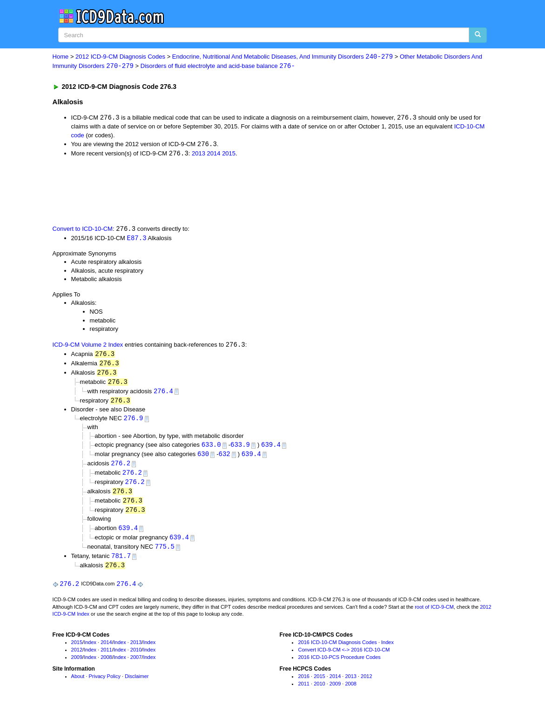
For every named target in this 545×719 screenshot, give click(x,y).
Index (90, 650)
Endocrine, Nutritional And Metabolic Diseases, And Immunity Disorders (282, 57)
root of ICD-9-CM (434, 614)
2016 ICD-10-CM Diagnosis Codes (337, 650)
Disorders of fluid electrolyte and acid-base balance (218, 66)
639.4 (271, 448)
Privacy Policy (105, 684)
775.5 (165, 553)
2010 (135, 657)
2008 (106, 664)
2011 (106, 657)
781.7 (121, 562)
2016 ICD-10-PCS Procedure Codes (339, 664)
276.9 (133, 421)
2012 (76, 657)
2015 (228, 154)
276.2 (120, 468)
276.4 (163, 394)
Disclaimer (136, 684)
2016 (303, 684)
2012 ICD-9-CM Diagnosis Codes (120, 57)
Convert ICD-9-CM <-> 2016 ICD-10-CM (344, 657)
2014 (214, 154)
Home (61, 57)
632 (224, 458)
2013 (198, 154)
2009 (76, 664)
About (78, 684)
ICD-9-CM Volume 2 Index (88, 346)
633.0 (211, 448)
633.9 (240, 448)
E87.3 (137, 239)
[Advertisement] (218, 192)
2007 (135, 664)
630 (203, 458)
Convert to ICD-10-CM (83, 230)
